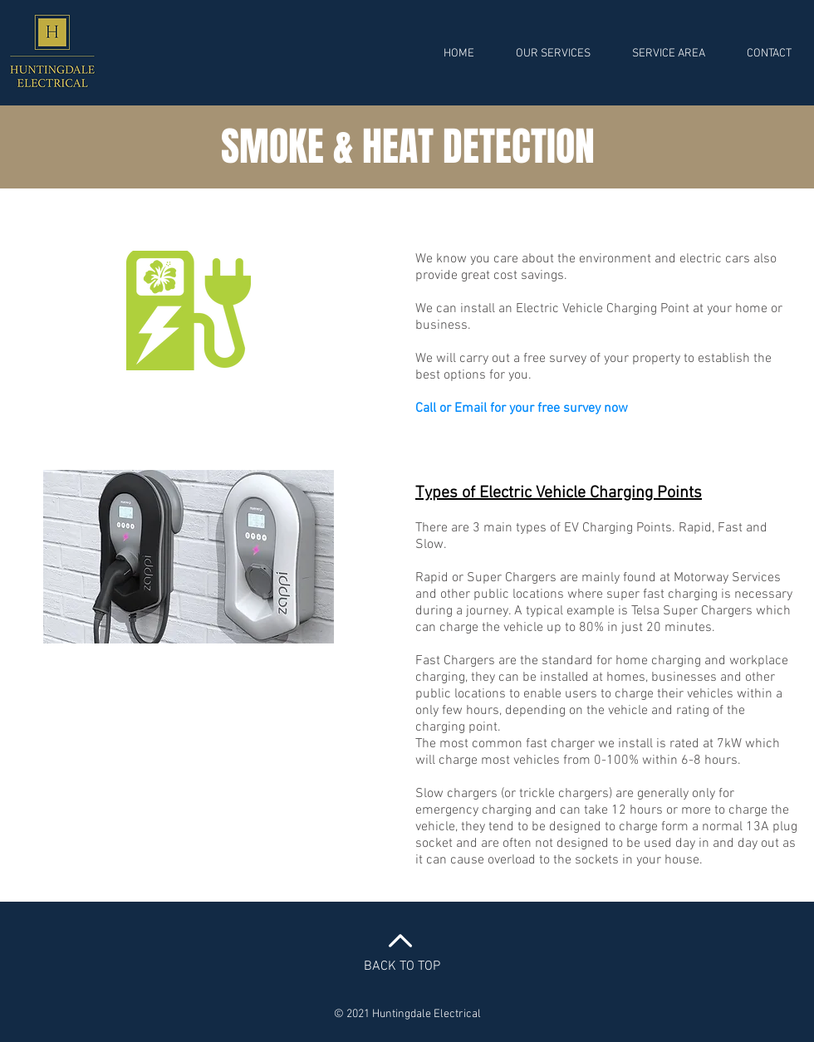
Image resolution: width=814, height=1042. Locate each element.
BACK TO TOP (402, 966)
